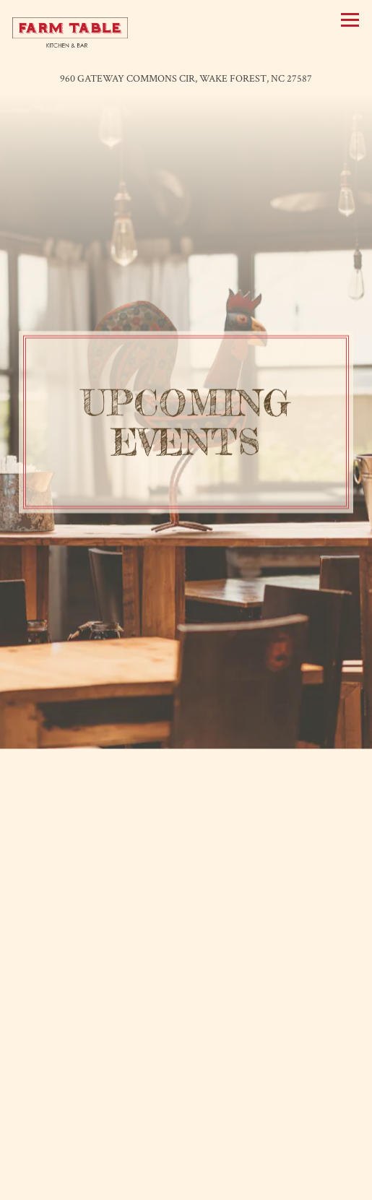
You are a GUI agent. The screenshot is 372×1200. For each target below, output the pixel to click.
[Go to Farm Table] (186, 79)
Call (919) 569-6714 (186, 1154)
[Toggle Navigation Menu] (350, 20)
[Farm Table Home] (70, 32)
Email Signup (186, 1184)
